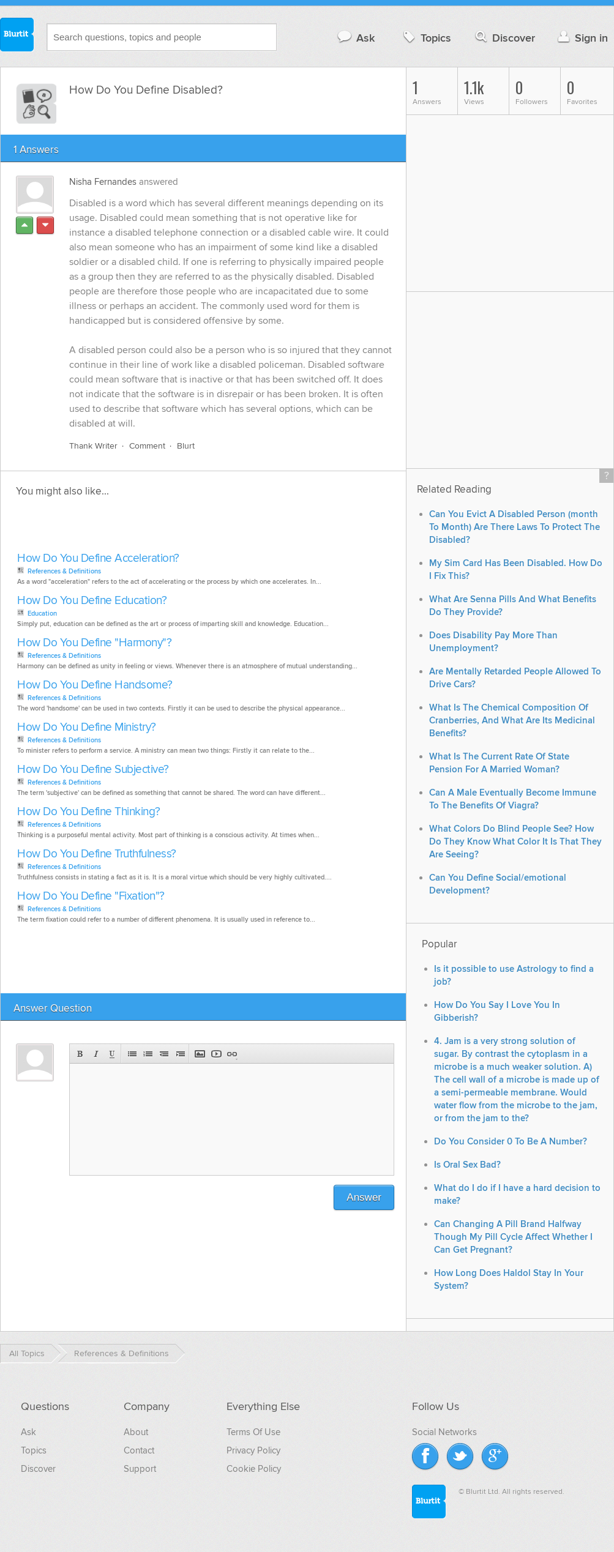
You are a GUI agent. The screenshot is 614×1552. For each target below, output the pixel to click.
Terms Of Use (253, 1432)
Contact (139, 1450)
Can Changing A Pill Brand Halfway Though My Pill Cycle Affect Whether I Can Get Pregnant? (513, 1237)
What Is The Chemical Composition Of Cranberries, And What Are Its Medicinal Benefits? (512, 720)
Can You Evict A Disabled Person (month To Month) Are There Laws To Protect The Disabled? (514, 527)
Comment (147, 446)
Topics (425, 38)
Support (140, 1468)
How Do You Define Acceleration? (98, 558)
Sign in (581, 38)
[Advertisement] (155, 528)
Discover (504, 38)
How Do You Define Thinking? (88, 812)
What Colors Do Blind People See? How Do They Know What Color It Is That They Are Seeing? (515, 841)
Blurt (186, 446)
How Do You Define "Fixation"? (91, 896)
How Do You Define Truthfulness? (96, 854)
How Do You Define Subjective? (93, 770)
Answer (363, 1197)
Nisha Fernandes (103, 181)
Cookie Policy (254, 1468)
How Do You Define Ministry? (86, 727)
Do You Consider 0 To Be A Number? (510, 1141)
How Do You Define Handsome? (95, 685)
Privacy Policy (253, 1450)
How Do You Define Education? (92, 601)
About (136, 1432)
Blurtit (17, 36)
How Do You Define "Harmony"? (94, 643)
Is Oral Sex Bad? (467, 1165)
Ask (355, 38)
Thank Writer (93, 446)
